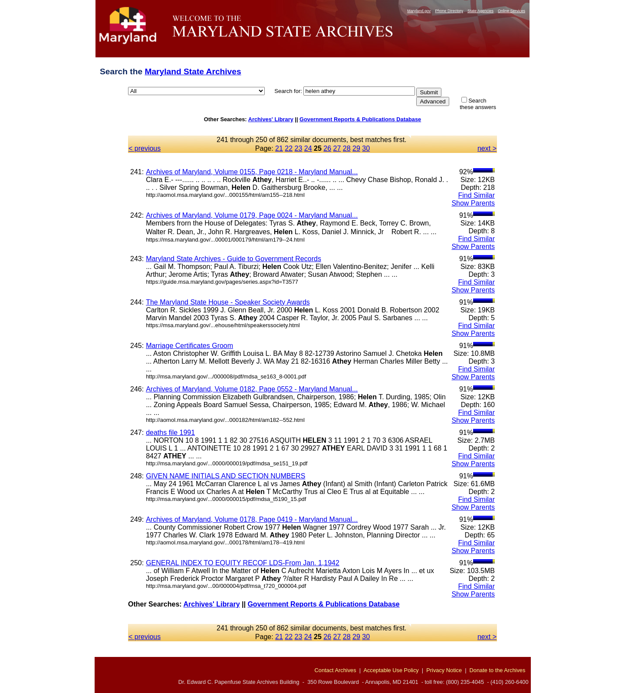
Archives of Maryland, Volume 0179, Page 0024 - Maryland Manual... (252, 215)
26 (327, 148)
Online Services (511, 11)
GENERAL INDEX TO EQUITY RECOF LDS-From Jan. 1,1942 (242, 563)
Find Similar (476, 195)
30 (366, 148)
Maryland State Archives (193, 71)
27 (337, 148)
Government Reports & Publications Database (360, 119)
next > (487, 148)
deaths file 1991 (170, 432)
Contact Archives (335, 670)
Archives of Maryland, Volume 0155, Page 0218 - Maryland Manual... (252, 172)
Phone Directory (449, 11)
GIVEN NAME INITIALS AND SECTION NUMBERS (225, 476)
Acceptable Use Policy (390, 670)
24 (308, 148)
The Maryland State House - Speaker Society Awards (228, 302)
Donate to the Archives (498, 670)
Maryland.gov (419, 11)
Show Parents (473, 203)
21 (279, 148)
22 (289, 148)
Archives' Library (270, 119)
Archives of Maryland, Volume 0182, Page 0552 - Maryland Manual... (252, 389)
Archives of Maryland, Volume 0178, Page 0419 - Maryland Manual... (252, 519)
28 (347, 148)
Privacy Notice (444, 670)
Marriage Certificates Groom (189, 345)
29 (356, 148)
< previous (144, 148)
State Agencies (480, 11)
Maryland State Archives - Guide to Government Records (233, 258)
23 (299, 148)
